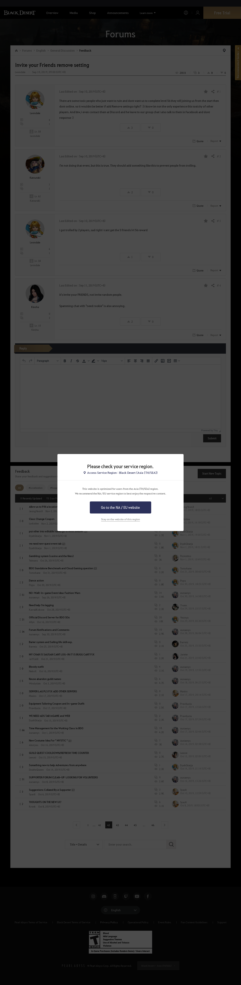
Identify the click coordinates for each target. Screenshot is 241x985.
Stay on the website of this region (120, 519)
